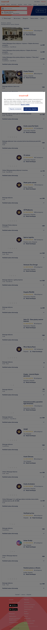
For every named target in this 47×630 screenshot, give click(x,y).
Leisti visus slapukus (30, 109)
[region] (23, 102)
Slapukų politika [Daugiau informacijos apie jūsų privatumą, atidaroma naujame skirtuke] (25, 104)
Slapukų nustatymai (16, 109)
